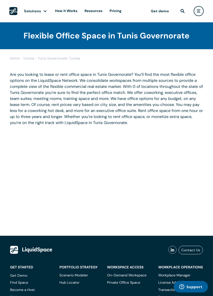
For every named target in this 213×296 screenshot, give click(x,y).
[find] (182, 11)
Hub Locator (69, 282)
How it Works (66, 11)
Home (14, 58)
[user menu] (199, 11)
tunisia (28, 58)
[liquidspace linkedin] (172, 250)
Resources (93, 11)
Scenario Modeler (73, 275)
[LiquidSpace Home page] (13, 11)
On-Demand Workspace (127, 275)
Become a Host (22, 290)
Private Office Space (123, 282)
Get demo (160, 11)
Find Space (19, 282)
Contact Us (190, 250)
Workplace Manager (174, 275)
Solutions (32, 11)
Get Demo (18, 275)
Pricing (115, 11)
